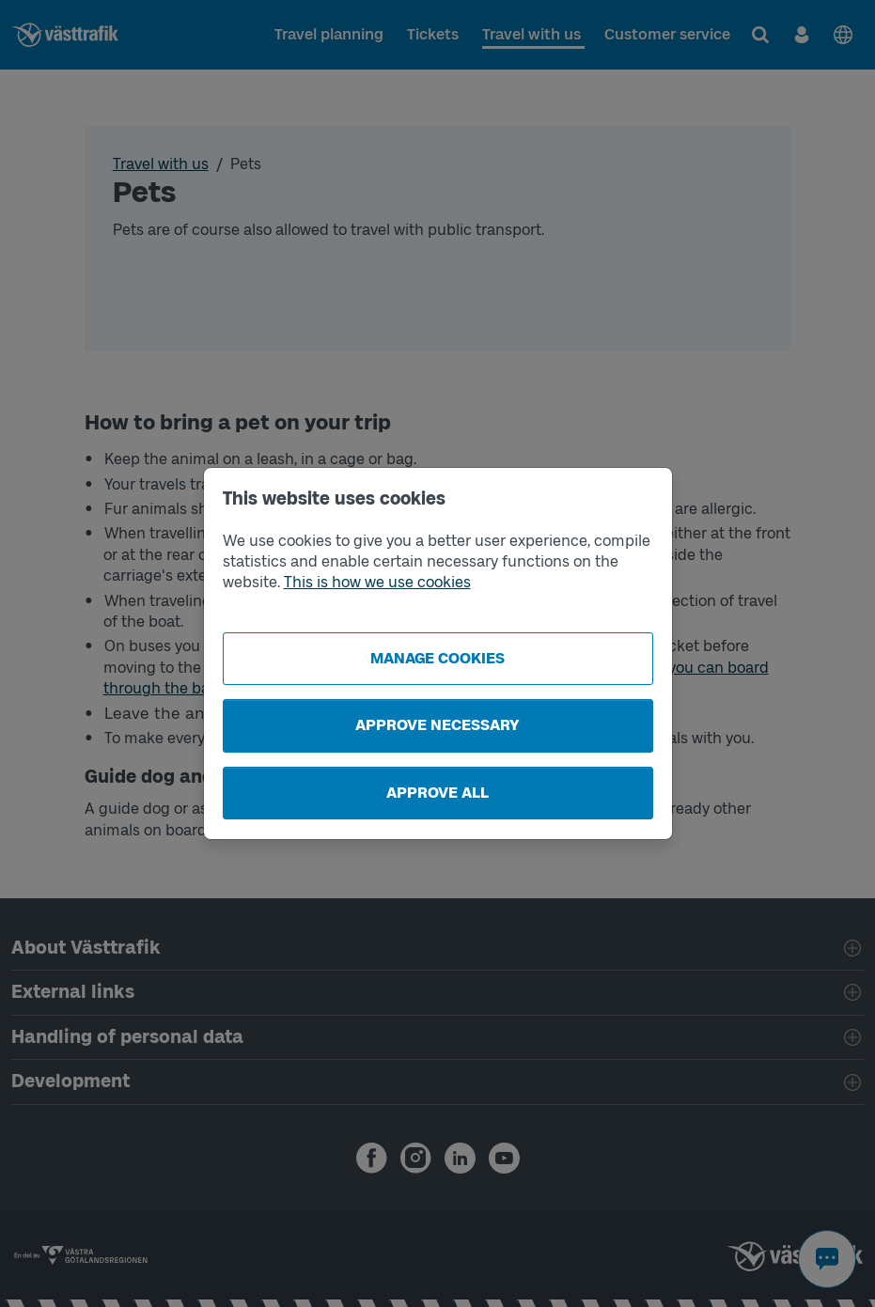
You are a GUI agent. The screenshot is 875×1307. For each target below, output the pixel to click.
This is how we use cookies (377, 582)
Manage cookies (437, 658)
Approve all (437, 792)
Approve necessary (437, 725)
